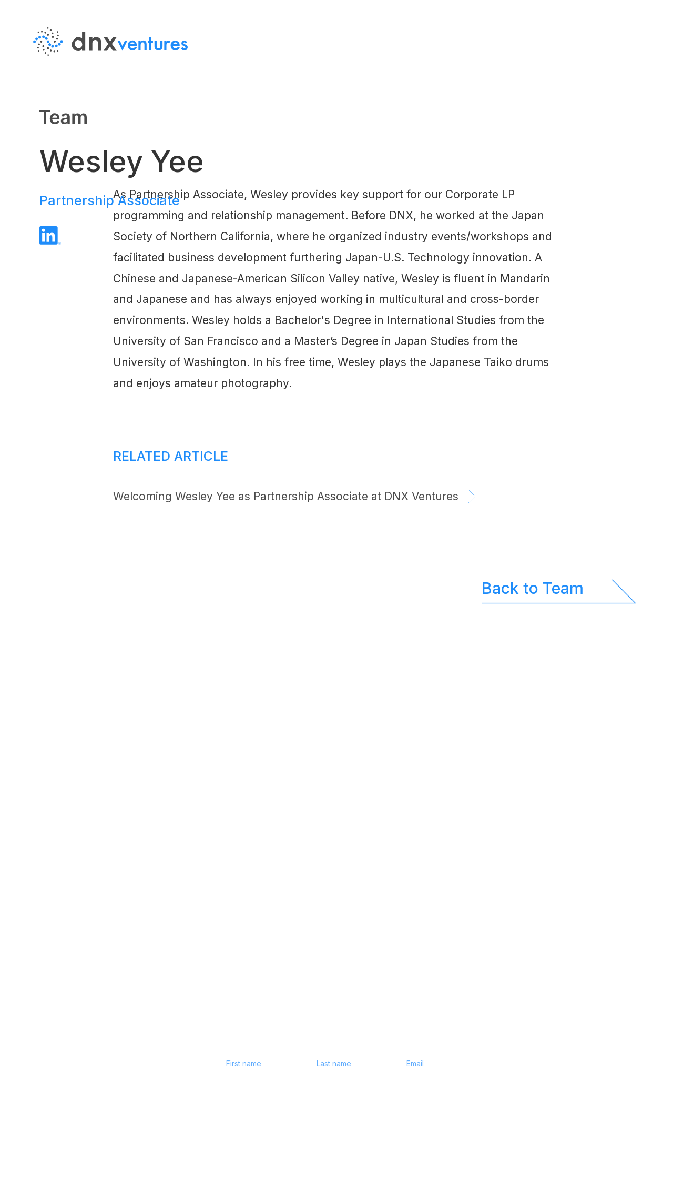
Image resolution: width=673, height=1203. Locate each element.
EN (639, 73)
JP (639, 94)
